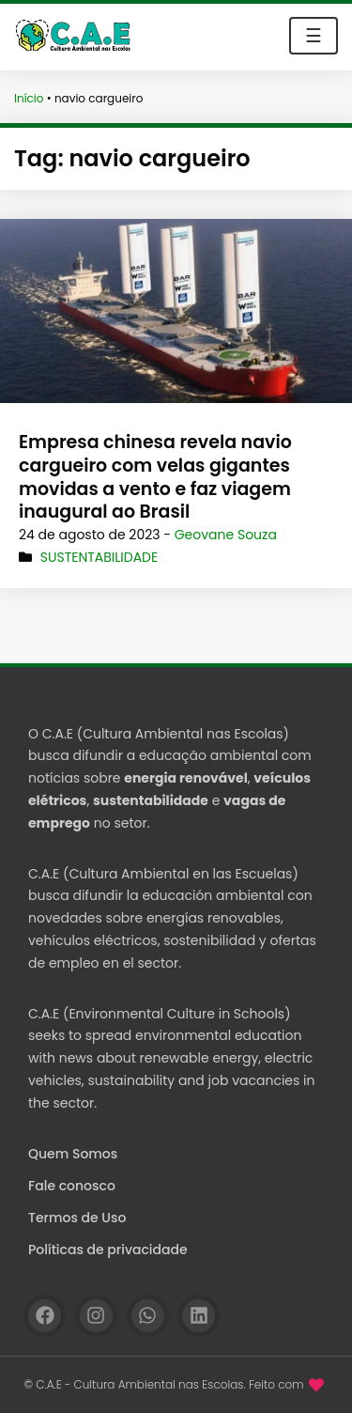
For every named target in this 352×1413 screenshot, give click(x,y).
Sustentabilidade (99, 557)
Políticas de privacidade (108, 1249)
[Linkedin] (198, 1315)
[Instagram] (96, 1315)
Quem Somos (72, 1153)
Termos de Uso (77, 1217)
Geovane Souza (226, 534)
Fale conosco (71, 1185)
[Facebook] (44, 1315)
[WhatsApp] (147, 1315)
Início (29, 98)
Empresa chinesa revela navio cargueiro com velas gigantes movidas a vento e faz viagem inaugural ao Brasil (155, 476)
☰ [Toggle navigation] (313, 36)
